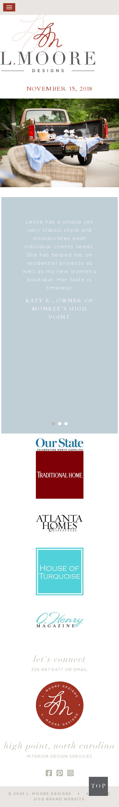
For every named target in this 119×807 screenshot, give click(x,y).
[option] (59, 270)
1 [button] (53, 423)
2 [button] (59, 423)
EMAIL (81, 670)
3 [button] (66, 423)
